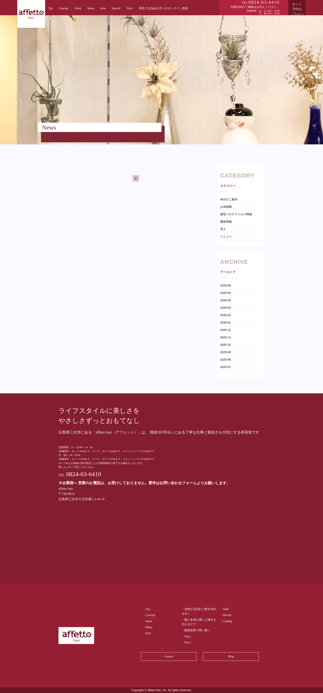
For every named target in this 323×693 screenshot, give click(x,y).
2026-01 (225, 322)
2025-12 (225, 330)
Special (116, 8)
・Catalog (226, 621)
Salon (78, 8)
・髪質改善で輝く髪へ (195, 630)
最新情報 (226, 221)
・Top (146, 609)
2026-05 (225, 292)
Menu (90, 8)
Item (103, 8)
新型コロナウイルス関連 (236, 214)
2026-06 (225, 285)
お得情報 (226, 206)
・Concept (149, 615)
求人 (223, 229)
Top (50, 8)
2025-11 (225, 337)
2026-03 (225, 307)
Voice (129, 8)
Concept (64, 8)
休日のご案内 (229, 199)
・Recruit (226, 615)
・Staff (224, 609)
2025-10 (225, 344)
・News (186, 642)
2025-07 (225, 367)
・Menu (147, 627)
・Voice (186, 636)
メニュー (226, 236)
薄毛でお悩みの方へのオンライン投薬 (163, 8)
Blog (231, 656)
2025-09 (225, 352)
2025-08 (225, 359)
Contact (168, 656)
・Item (147, 633)
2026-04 (225, 300)
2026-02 (225, 315)
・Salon (147, 621)
